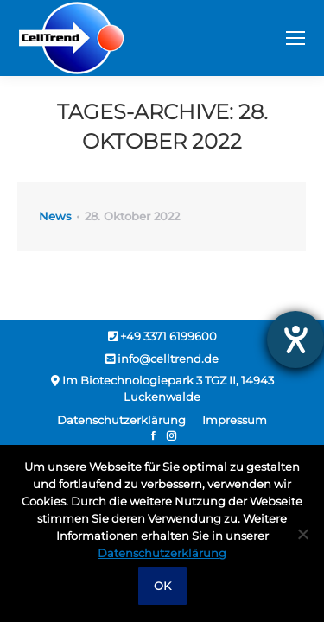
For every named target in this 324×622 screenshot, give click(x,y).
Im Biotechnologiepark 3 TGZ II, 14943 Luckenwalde (162, 388)
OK (162, 586)
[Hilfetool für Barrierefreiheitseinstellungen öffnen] (295, 339)
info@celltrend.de (162, 358)
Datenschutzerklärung (162, 553)
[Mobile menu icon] (295, 38)
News (55, 216)
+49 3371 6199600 (162, 336)
